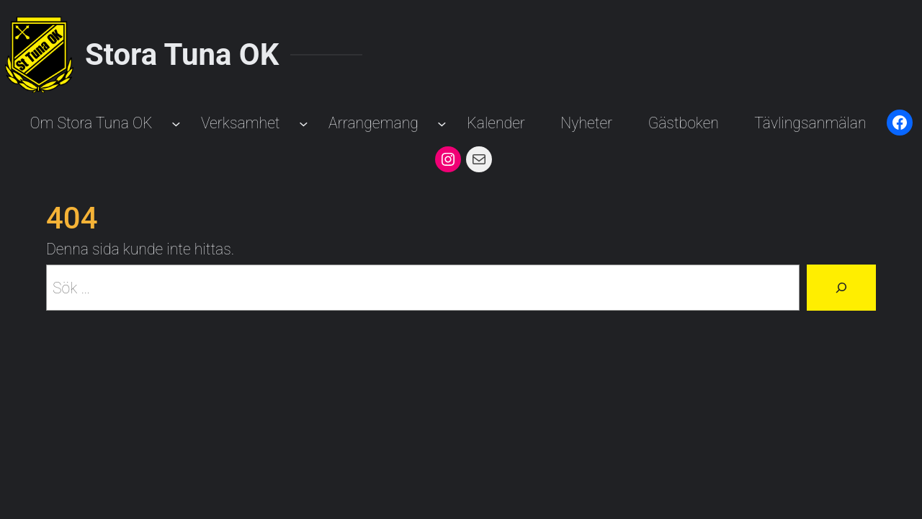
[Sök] (841, 288)
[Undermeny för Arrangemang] (442, 123)
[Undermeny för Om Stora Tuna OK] (176, 123)
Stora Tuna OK (182, 54)
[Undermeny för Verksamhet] (303, 123)
